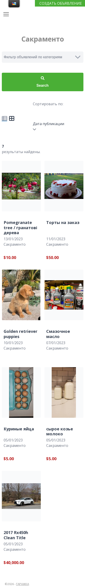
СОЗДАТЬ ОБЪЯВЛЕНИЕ (60, 3)
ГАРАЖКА (22, 584)
